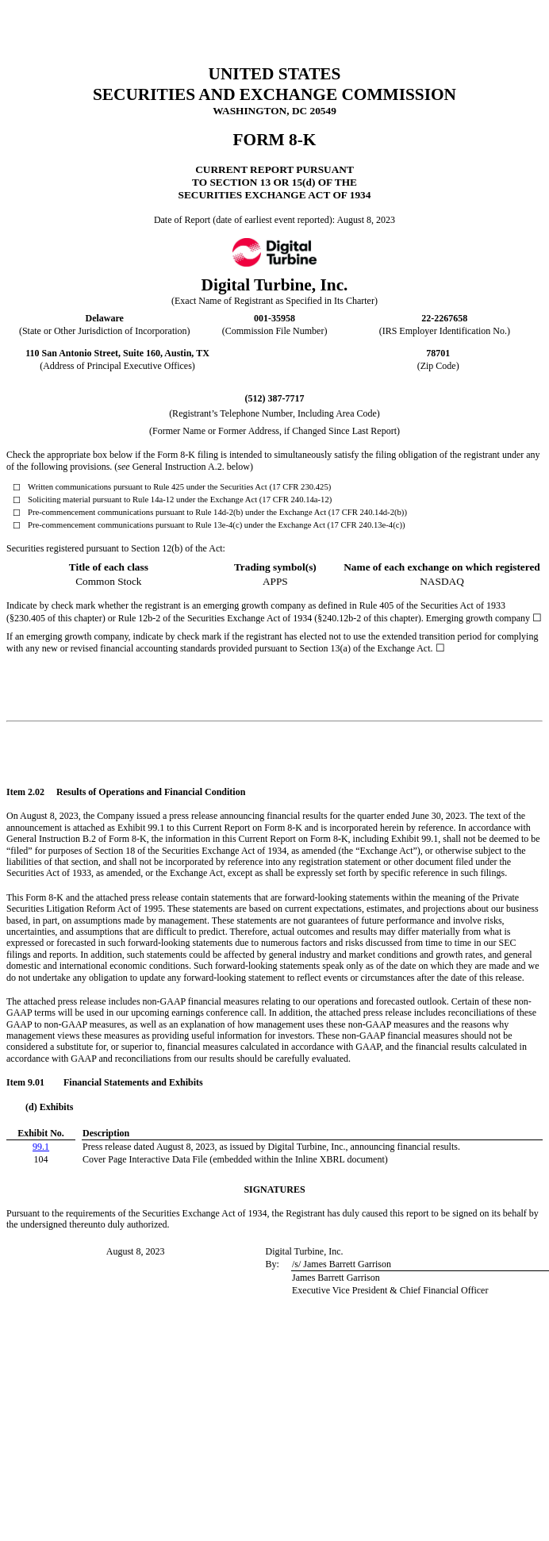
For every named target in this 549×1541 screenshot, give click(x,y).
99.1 (41, 1146)
